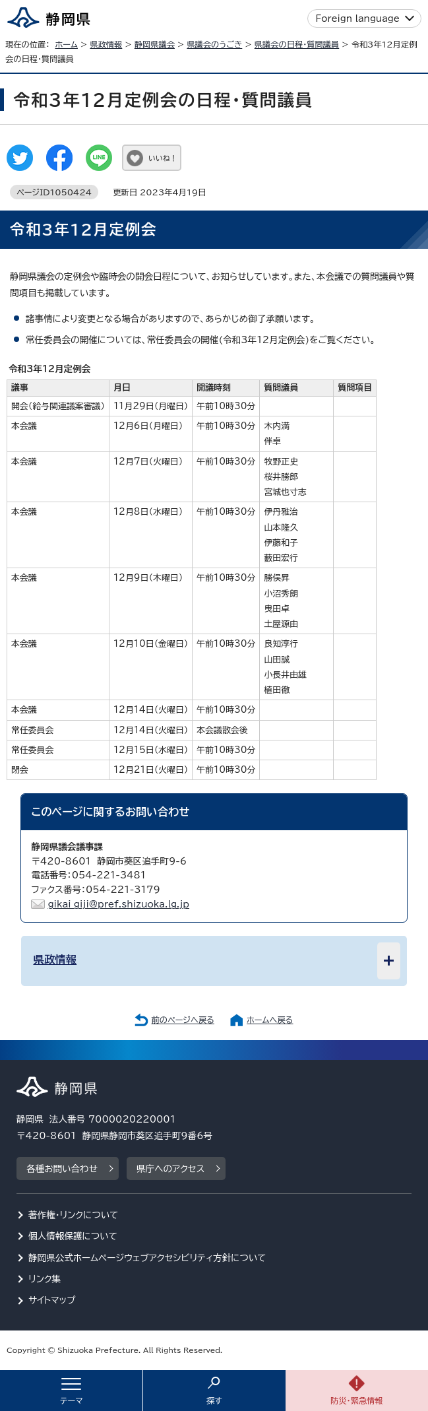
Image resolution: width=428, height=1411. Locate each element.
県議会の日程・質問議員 (297, 44)
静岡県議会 (155, 44)
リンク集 (44, 1279)
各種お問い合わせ (62, 1168)
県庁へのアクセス (170, 1168)
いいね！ (162, 158)
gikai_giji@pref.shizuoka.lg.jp (118, 904)
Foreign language (358, 18)
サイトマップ (52, 1300)
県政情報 (106, 44)
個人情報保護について (72, 1236)
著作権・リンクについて (73, 1215)
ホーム (66, 44)
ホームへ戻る (270, 1020)
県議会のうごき (214, 44)
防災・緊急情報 (356, 1400)
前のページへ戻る (182, 1020)
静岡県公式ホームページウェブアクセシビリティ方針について (147, 1258)
